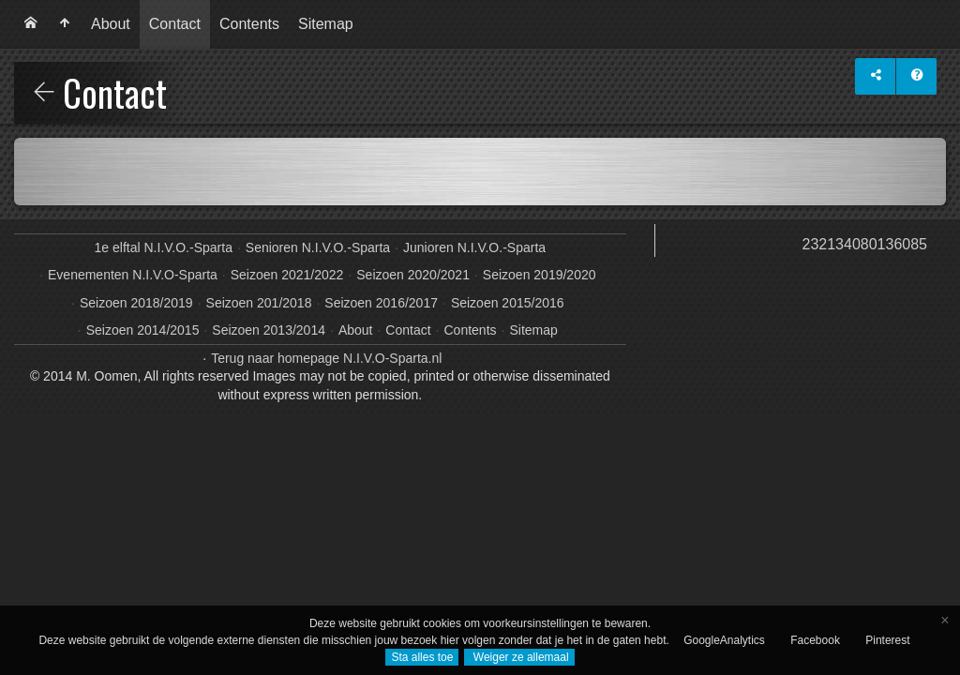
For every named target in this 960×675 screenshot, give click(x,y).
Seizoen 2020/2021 (413, 274)
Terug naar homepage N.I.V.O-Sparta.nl (326, 358)
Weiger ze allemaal (519, 657)
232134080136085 (864, 244)
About (110, 24)
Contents (249, 24)
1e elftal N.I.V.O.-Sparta (163, 247)
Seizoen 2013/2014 (268, 330)
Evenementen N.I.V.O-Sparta (133, 274)
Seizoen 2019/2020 (539, 274)
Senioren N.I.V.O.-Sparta (318, 247)
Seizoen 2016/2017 (381, 302)
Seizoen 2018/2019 (136, 302)
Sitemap (325, 24)
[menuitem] (31, 24)
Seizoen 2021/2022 (287, 274)
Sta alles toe (422, 657)
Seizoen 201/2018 (259, 302)
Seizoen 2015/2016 (507, 302)
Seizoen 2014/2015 (143, 330)
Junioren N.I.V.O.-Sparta (474, 247)
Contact (175, 24)
